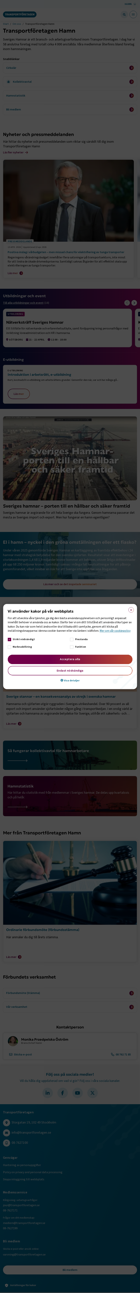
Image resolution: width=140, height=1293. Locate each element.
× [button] (129, 609)
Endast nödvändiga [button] (70, 670)
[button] (70, 680)
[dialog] (70, 646)
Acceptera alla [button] (70, 659)
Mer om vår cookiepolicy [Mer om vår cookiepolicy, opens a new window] (115, 631)
